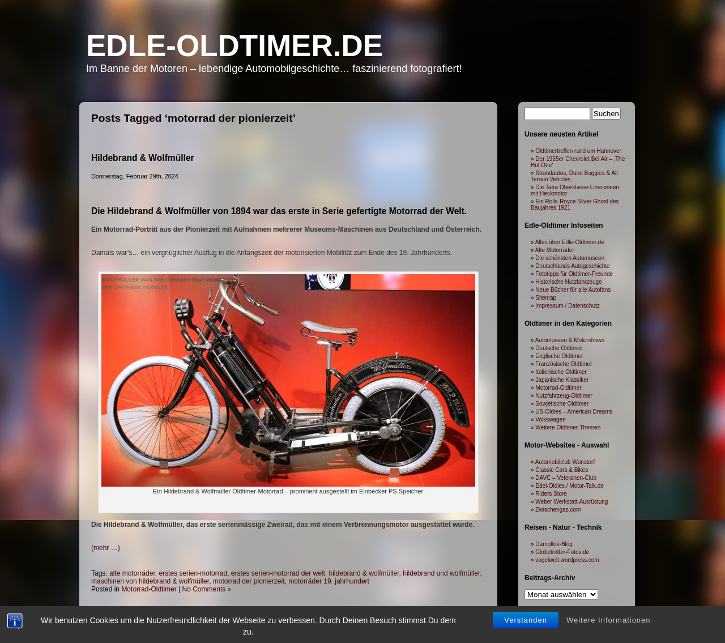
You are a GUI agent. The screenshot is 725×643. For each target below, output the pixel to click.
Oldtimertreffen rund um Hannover (578, 151)
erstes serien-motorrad (193, 573)
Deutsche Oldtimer (558, 348)
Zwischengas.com (558, 509)
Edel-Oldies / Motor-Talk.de (569, 486)
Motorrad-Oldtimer (148, 589)
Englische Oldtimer (559, 356)
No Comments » (207, 589)
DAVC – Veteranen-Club (565, 478)
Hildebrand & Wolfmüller (142, 158)
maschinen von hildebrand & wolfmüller (150, 581)
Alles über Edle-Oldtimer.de (569, 242)
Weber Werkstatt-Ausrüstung (571, 502)
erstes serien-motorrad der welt (278, 573)
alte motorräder (132, 573)
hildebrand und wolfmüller (441, 573)
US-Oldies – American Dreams (573, 411)
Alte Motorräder (554, 250)
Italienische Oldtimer (561, 372)
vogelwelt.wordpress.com (567, 560)
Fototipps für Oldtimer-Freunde (574, 274)
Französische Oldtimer (563, 364)
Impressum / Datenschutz (567, 306)
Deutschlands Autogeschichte (572, 266)
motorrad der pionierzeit (249, 581)
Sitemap (545, 298)
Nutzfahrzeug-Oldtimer (563, 396)
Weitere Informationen (608, 629)
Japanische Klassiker (561, 380)
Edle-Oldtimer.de (234, 45)
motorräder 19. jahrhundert (328, 581)
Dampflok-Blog (554, 544)
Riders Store (551, 494)
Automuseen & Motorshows (569, 340)
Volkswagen (550, 419)
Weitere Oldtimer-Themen (567, 427)
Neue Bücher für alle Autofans (573, 290)
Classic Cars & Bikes (561, 470)
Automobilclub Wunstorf (565, 462)
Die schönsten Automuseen (569, 258)
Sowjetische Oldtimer (561, 404)
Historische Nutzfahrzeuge (568, 282)
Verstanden (525, 629)
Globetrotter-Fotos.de (562, 552)
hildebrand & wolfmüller (364, 573)
